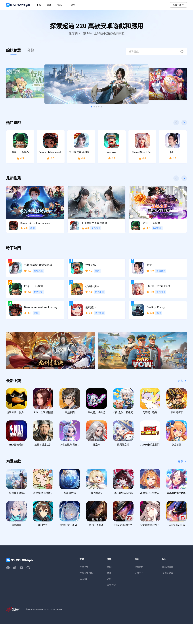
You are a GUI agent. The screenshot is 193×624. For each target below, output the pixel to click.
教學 (109, 573)
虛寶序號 (111, 585)
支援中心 (139, 573)
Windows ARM (87, 573)
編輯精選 (13, 50)
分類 (30, 50)
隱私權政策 (167, 567)
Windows (84, 567)
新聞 (109, 567)
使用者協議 (167, 573)
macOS (83, 579)
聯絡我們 (139, 567)
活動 (109, 579)
